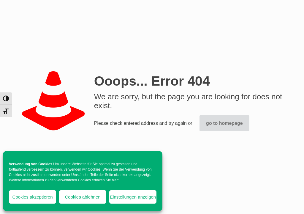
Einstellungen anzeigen (133, 196)
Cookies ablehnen (83, 196)
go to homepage (224, 123)
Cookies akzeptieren (32, 196)
